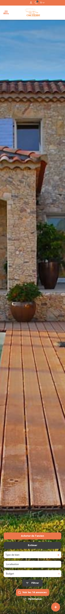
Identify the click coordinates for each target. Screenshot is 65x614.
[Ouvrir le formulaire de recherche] (32, 583)
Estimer (32, 545)
